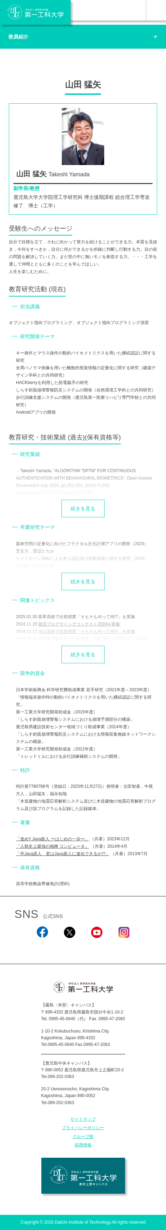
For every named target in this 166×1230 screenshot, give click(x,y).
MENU (156, 10)
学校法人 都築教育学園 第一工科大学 (35, 12)
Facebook (42, 947)
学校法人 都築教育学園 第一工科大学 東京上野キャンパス (83, 1176)
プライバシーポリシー (83, 1127)
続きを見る (83, 508)
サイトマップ (83, 1119)
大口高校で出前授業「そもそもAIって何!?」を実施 (86, 631)
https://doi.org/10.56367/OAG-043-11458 (54, 493)
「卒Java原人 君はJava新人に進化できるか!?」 (62, 853)
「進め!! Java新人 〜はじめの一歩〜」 (52, 838)
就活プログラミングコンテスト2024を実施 (79, 624)
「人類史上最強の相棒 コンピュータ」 (52, 846)
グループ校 (83, 1136)
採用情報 (83, 1145)
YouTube (96, 947)
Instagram (124, 947)
